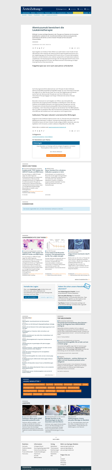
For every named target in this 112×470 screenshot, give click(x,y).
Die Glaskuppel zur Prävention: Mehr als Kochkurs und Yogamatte (35, 331)
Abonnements (54, 452)
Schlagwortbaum (38, 446)
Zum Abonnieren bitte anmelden (56, 155)
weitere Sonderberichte (82, 279)
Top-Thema (49, 384)
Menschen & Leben (73, 388)
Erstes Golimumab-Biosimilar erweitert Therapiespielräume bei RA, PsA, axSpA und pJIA (55, 254)
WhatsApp (63, 462)
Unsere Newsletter (31, 381)
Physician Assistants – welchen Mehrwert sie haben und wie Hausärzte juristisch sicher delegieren (37, 348)
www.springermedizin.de (67, 446)
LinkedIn (62, 459)
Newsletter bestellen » (65, 307)
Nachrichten (26, 13)
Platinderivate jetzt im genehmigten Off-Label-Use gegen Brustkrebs (36, 344)
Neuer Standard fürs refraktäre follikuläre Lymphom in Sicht (55, 171)
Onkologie (41, 391)
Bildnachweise (38, 457)
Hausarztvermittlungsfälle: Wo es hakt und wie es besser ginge (37, 356)
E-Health (85, 384)
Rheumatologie (38, 394)
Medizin (33, 13)
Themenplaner (55, 448)
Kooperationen (61, 13)
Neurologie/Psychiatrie (30, 391)
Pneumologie (60, 391)
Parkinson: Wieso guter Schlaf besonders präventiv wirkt (32, 419)
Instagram (63, 464)
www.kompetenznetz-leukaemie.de (57, 127)
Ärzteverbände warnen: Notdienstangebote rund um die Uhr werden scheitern (37, 372)
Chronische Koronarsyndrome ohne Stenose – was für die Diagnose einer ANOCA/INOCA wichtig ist (72, 324)
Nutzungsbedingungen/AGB (41, 448)
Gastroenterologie (41, 388)
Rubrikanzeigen (55, 450)
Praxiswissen (40, 13)
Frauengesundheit (29, 388)
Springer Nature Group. (52, 469)
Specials (54, 13)
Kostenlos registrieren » (46, 297)
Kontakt (36, 455)
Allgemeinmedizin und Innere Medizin (34, 384)
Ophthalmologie (50, 391)
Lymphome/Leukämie (38, 137)
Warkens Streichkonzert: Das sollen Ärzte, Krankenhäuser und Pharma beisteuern (37, 336)
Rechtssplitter (27, 394)
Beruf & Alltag (58, 384)
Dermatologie (68, 384)
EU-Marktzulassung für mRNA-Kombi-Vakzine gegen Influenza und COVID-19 (37, 359)
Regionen (69, 13)
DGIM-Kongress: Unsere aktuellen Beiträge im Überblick (78, 419)
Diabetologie (77, 384)
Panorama (25, 454)
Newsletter (54, 454)
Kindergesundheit (61, 388)
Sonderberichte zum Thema (34, 237)
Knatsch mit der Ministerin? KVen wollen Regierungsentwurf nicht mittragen (38, 327)
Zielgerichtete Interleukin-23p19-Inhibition (79, 255)
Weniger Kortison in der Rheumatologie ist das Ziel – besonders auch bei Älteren (54, 420)
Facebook (63, 461)
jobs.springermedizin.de (67, 450)
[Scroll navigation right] (89, 13)
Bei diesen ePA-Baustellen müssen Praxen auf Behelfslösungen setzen (37, 363)
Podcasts (47, 13)
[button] (87, 9)
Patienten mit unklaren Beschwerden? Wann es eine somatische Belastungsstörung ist (38, 367)
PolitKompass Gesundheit (73, 391)
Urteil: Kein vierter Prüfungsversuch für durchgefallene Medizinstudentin (35, 352)
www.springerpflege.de (66, 448)
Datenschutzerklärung (40, 450)
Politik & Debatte (78, 13)
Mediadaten (54, 446)
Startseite (25, 446)
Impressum (37, 454)
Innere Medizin (49, 137)
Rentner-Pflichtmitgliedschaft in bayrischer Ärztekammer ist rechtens (37, 340)
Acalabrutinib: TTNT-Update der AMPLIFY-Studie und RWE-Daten (32, 171)
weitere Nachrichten (50, 375)
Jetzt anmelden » (31, 297)
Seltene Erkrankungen (50, 394)
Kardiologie (51, 388)
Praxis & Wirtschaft (27, 452)
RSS (52, 455)
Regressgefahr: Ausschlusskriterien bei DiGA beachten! (35, 321)
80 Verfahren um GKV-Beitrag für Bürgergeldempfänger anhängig (38, 324)
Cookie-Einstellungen (39, 452)
